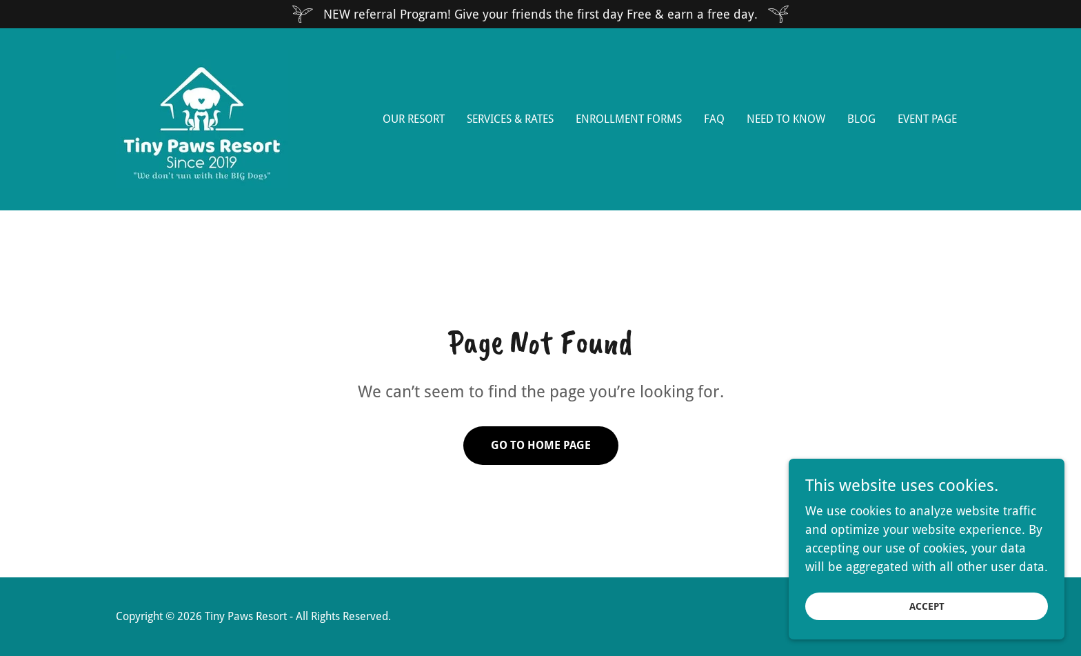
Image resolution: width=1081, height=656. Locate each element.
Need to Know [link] (786, 119)
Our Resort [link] (414, 119)
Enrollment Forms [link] (629, 119)
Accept (926, 616)
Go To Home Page (541, 445)
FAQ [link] (714, 119)
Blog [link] (861, 119)
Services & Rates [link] (510, 119)
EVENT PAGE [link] (927, 119)
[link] (202, 118)
